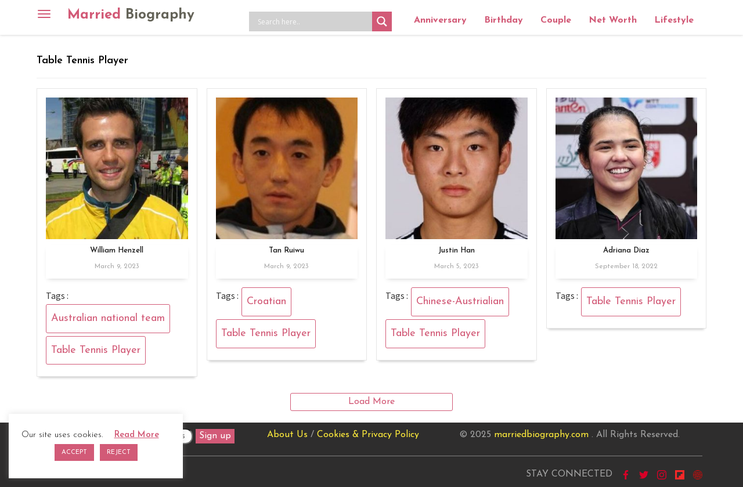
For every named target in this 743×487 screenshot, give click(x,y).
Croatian (266, 301)
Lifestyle (674, 20)
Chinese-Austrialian (460, 301)
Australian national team (108, 318)
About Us (287, 434)
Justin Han (456, 250)
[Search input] (313, 21)
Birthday (503, 20)
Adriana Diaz (626, 250)
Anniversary (440, 20)
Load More (371, 401)
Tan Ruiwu (286, 250)
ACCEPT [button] (74, 452)
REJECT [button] (119, 452)
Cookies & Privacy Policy (368, 434)
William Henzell (116, 250)
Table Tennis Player (95, 350)
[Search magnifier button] (382, 21)
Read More (136, 435)
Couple (555, 20)
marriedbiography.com (541, 434)
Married (130, 15)
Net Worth (613, 20)
